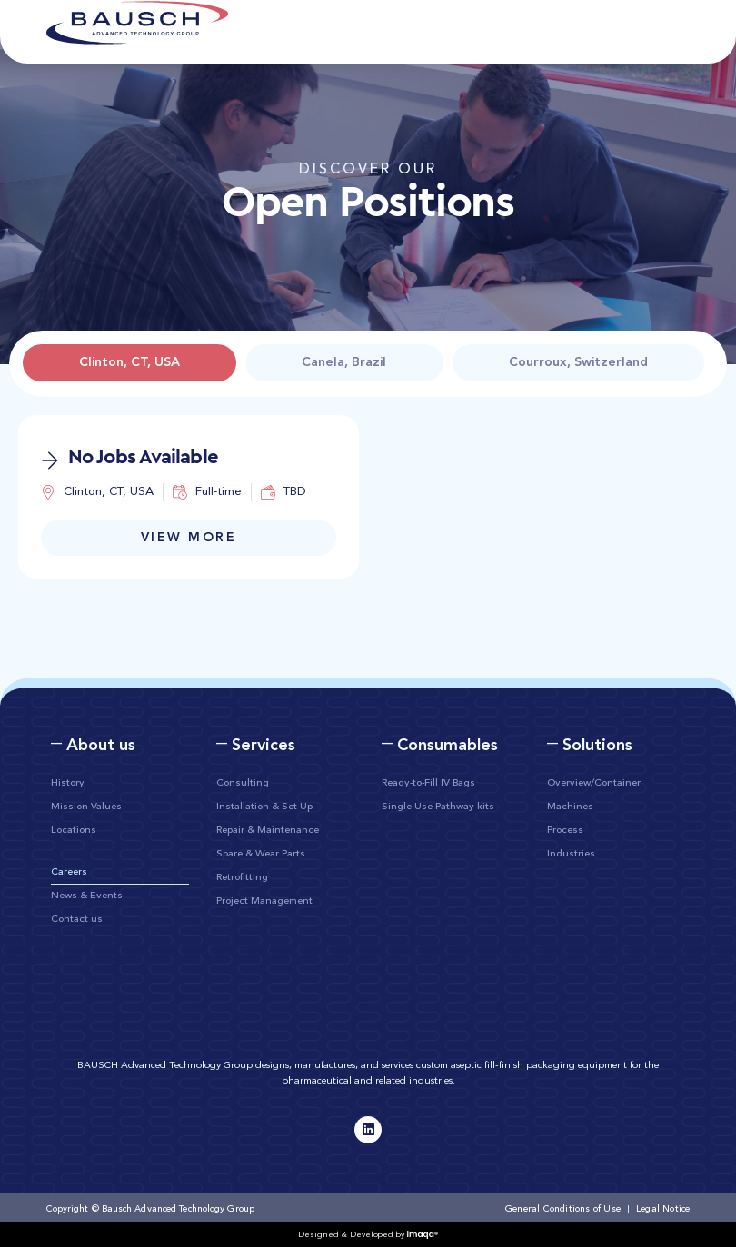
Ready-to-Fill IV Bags (428, 783)
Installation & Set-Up (264, 807)
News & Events (87, 896)
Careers (69, 872)
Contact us (77, 920)
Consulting (242, 783)
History (68, 783)
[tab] (129, 362)
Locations (73, 831)
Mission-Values (86, 807)
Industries (571, 854)
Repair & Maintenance (267, 831)
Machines (570, 807)
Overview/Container (594, 783)
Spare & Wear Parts (260, 854)
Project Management (264, 901)
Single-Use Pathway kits (438, 807)
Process (565, 831)
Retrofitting (242, 878)
